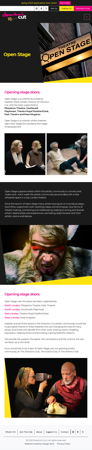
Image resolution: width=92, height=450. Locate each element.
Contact (65, 432)
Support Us (51, 432)
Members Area (83, 8)
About (39, 432)
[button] (87, 17)
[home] (15, 17)
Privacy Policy (63, 444)
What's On (10, 432)
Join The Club (25, 432)
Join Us (54, 8)
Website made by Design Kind (39, 444)
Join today (65, 3)
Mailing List (66, 8)
